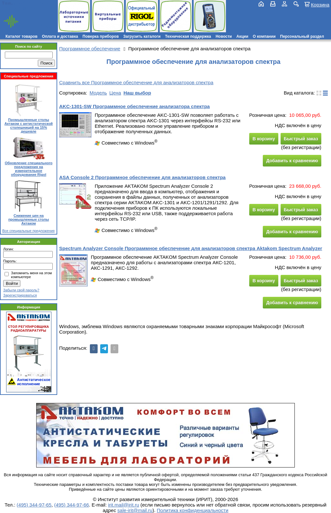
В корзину (263, 138)
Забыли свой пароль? (21, 290)
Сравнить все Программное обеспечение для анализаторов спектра (136, 82)
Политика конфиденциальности (192, 510)
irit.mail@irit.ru (22, 8)
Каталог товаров (21, 36)
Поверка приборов (100, 36)
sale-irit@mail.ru (135, 510)
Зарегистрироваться (20, 295)
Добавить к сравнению (292, 160)
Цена (115, 93)
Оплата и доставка (60, 36)
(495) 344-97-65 (34, 505)
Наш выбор (137, 93)
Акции (242, 36)
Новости (224, 36)
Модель (98, 93)
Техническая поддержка (188, 36)
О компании (264, 36)
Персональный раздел (302, 36)
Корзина (320, 4)
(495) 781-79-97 (33, 3)
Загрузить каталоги (141, 36)
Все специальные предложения (28, 231)
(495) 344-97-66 (71, 505)
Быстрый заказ (301, 138)
